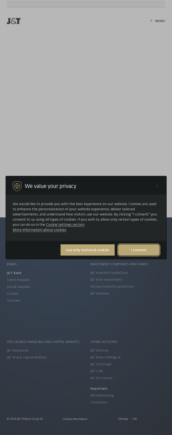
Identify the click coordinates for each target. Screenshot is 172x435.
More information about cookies (39, 229)
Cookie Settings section (65, 224)
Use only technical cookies (87, 250)
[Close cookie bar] (157, 186)
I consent (138, 250)
